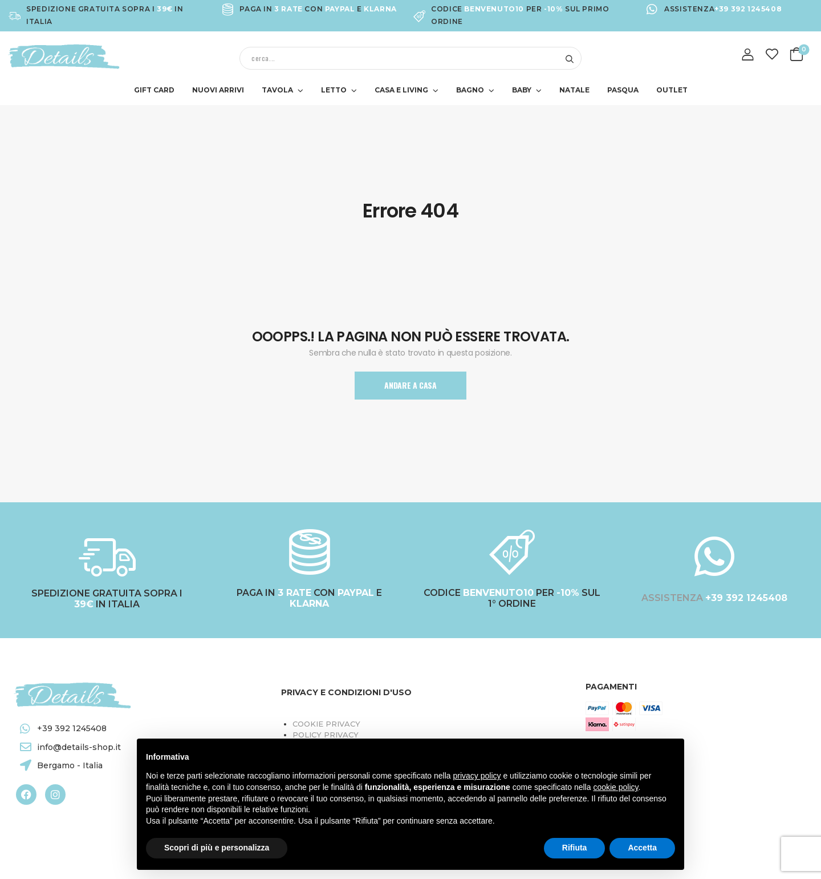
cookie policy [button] (615, 787)
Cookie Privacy (326, 723)
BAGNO (470, 90)
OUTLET (672, 90)
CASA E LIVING (401, 90)
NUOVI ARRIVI (218, 90)
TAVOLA (277, 90)
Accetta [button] (642, 847)
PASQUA (623, 90)
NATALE (574, 90)
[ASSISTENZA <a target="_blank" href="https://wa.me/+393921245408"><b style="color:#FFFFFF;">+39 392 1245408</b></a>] (714, 556)
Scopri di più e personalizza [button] (216, 847)
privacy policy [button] (477, 775)
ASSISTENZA (673, 597)
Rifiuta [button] (574, 847)
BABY (521, 90)
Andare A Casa (410, 385)
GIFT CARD (154, 90)
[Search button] (569, 58)
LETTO (334, 90)
